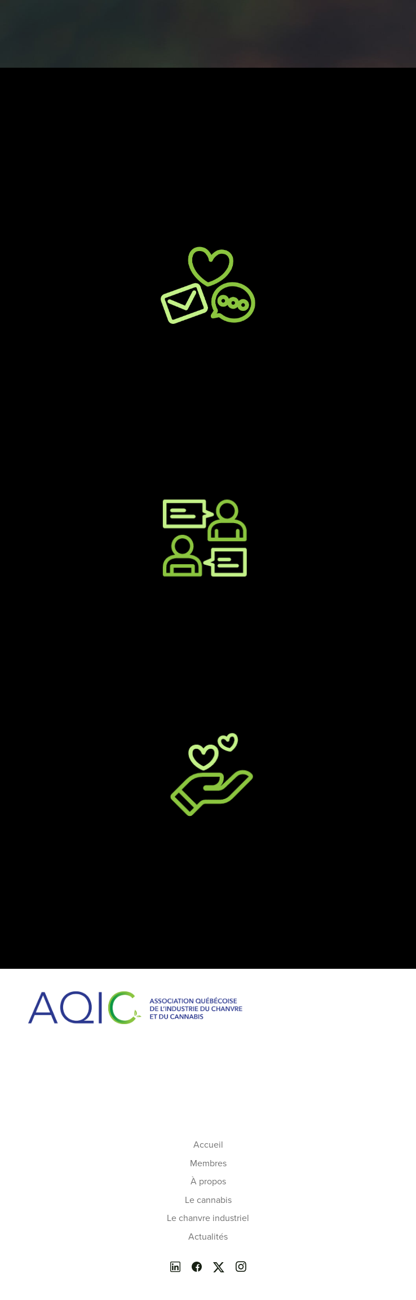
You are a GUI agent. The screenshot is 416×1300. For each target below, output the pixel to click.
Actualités (208, 1236)
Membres (208, 1163)
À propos (208, 1181)
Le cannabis (208, 1200)
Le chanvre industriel (208, 1218)
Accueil (208, 1144)
